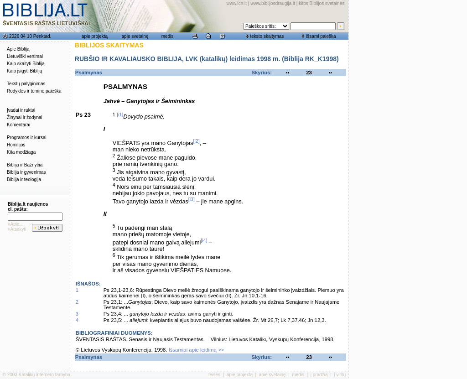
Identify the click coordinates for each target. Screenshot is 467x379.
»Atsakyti (17, 229)
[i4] (204, 240)
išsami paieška (321, 36)
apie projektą (95, 36)
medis (167, 36)
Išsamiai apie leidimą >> (196, 350)
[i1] (120, 114)
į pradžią (319, 374)
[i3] (191, 199)
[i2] (196, 141)
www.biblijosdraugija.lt (272, 3)
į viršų (340, 374)
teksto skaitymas (267, 36)
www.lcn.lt (237, 3)
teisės (214, 374)
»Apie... (15, 224)
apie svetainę (135, 36)
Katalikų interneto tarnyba (44, 374)
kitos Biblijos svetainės (321, 3)
